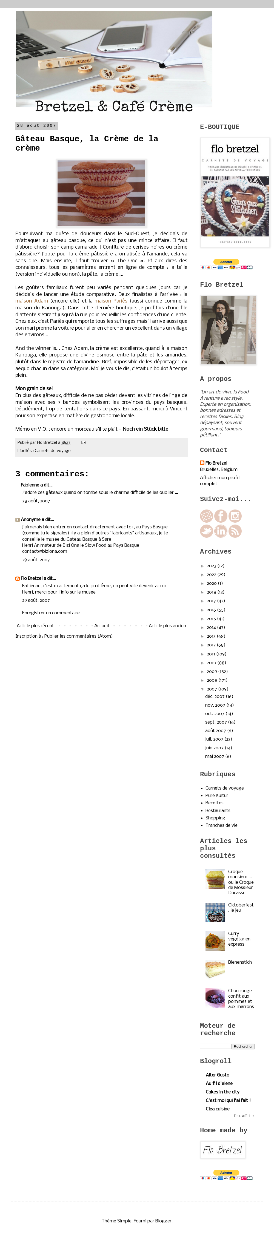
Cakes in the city (222, 1092)
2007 (212, 689)
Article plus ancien (167, 626)
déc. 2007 (215, 696)
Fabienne (30, 485)
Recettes (215, 803)
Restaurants (218, 810)
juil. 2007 (214, 739)
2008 (212, 680)
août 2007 (216, 730)
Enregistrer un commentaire (51, 613)
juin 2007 (215, 748)
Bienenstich (240, 962)
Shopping (215, 818)
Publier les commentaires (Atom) (78, 636)
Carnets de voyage (53, 451)
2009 (212, 671)
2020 (212, 583)
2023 (212, 566)
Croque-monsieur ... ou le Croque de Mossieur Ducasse (241, 882)
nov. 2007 (215, 705)
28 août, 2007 (36, 501)
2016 (212, 610)
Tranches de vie (222, 825)
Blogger (163, 1221)
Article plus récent (35, 626)
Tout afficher (244, 1116)
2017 (212, 601)
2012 (212, 645)
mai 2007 (215, 756)
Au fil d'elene (219, 1083)
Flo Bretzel (31, 578)
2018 (212, 592)
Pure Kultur (217, 795)
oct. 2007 (215, 713)
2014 (212, 627)
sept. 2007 (216, 722)
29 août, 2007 (36, 560)
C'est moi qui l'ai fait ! (228, 1100)
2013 (212, 636)
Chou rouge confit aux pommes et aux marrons (241, 998)
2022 (212, 574)
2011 (211, 654)
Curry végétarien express (239, 939)
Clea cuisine (218, 1109)
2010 (212, 663)
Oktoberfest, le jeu (241, 908)
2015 (212, 618)
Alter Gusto (217, 1075)
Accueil (101, 626)
